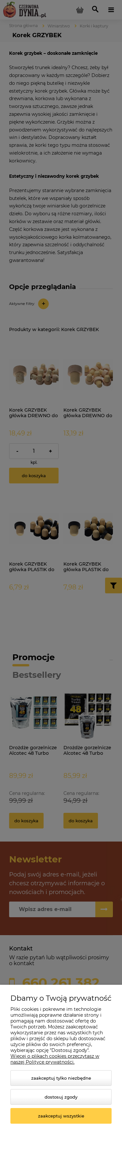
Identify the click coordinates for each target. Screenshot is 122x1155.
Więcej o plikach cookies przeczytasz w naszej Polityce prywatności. (54, 1059)
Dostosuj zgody (61, 1097)
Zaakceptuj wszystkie (61, 1115)
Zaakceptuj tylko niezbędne (61, 1078)
